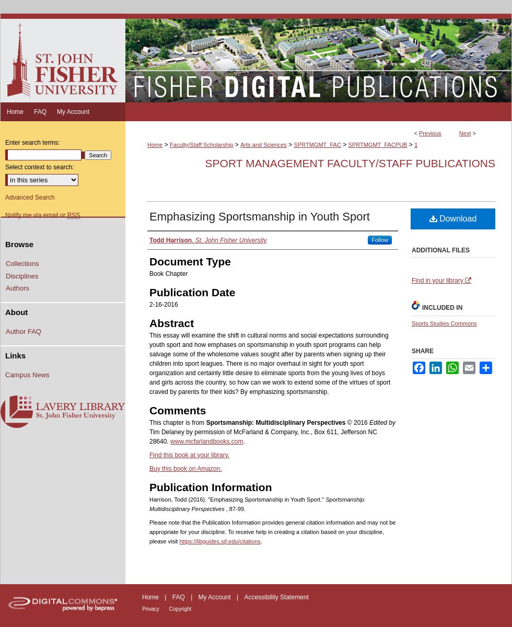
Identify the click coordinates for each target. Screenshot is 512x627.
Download (453, 218)
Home (154, 145)
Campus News (27, 375)
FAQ (179, 597)
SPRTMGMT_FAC (317, 145)
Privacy (151, 609)
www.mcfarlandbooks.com (206, 441)
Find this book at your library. (189, 455)
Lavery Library (63, 412)
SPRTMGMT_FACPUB (378, 145)
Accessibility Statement (276, 597)
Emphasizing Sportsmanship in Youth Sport (259, 216)
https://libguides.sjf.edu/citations (219, 541)
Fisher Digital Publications (318, 58)
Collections (22, 264)
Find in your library (441, 280)
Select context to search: (39, 167)
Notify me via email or (42, 215)
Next (465, 133)
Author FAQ (23, 331)
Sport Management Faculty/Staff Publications (350, 163)
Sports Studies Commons (444, 323)
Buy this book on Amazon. (185, 468)
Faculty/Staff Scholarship (201, 145)
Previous (430, 133)
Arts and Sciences (263, 145)
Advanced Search (30, 197)
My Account (215, 597)
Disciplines (22, 276)
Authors (17, 288)
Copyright (180, 609)
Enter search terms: (32, 142)
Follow (379, 240)
